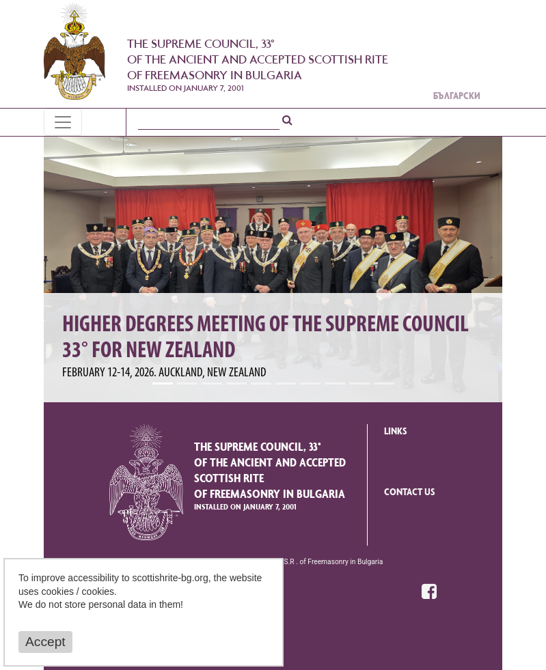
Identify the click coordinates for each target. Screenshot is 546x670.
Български (456, 97)
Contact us (409, 493)
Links (395, 432)
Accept (45, 641)
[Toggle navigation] (63, 122)
